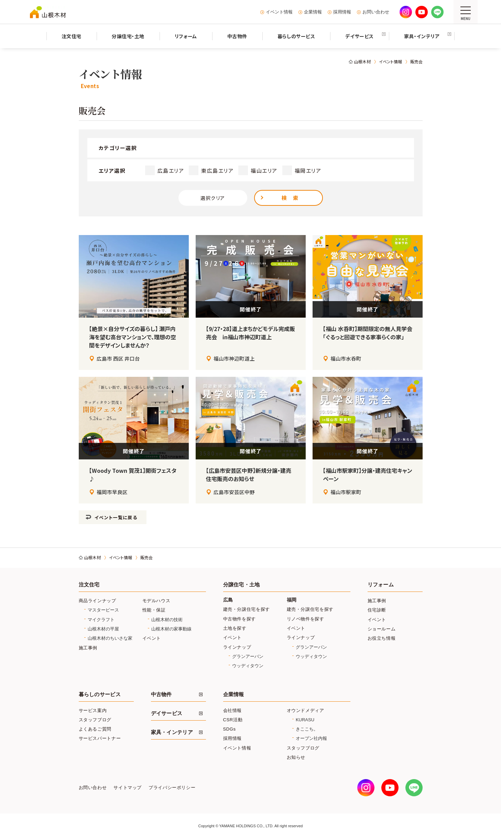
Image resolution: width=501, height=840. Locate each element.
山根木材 (362, 61)
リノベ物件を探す (305, 618)
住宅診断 (377, 610)
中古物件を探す (239, 618)
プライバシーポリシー (172, 787)
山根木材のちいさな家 (110, 638)
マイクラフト (101, 619)
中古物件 (161, 694)
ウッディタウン (247, 665)
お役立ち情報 (382, 638)
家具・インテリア (172, 732)
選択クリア (212, 197)
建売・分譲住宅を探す (246, 609)
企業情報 (313, 12)
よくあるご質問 (95, 729)
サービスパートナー (100, 738)
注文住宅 (89, 584)
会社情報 (232, 710)
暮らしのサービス (100, 694)
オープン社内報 (311, 738)
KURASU (305, 719)
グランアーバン (247, 656)
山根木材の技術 (167, 619)
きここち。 (307, 729)
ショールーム (382, 628)
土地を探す (235, 628)
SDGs (229, 729)
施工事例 (88, 647)
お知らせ (296, 757)
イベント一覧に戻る (116, 517)
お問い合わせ (375, 12)
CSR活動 (233, 719)
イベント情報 (279, 12)
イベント (151, 638)
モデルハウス (156, 600)
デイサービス (167, 713)
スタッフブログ (95, 719)
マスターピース (103, 610)
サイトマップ (127, 787)
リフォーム (381, 584)
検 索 (290, 197)
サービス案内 (93, 710)
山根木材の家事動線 (171, 628)
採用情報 (342, 12)
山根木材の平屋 (103, 628)
